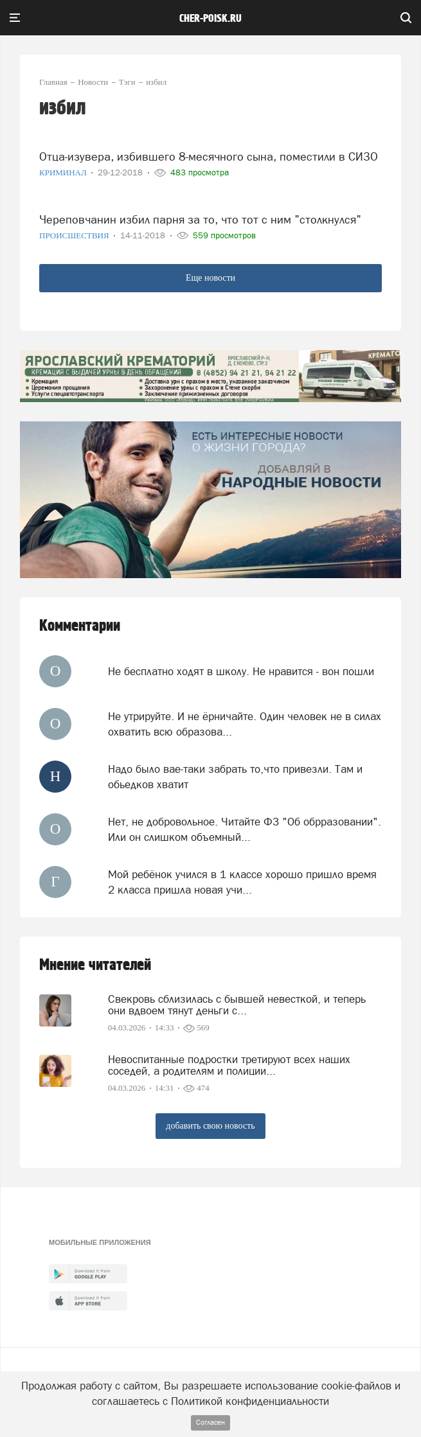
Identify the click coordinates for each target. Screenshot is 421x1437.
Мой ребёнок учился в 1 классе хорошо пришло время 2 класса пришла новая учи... (242, 882)
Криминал (64, 172)
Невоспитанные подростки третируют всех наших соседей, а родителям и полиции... (229, 1065)
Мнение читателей (95, 965)
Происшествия (75, 235)
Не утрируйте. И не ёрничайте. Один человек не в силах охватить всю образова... (244, 724)
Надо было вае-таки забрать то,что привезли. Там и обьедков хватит (235, 777)
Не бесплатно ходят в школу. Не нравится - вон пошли (241, 671)
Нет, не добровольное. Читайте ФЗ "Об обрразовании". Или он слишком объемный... (244, 829)
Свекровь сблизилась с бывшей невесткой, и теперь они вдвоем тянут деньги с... (237, 1004)
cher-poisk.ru (210, 18)
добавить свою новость (210, 1126)
